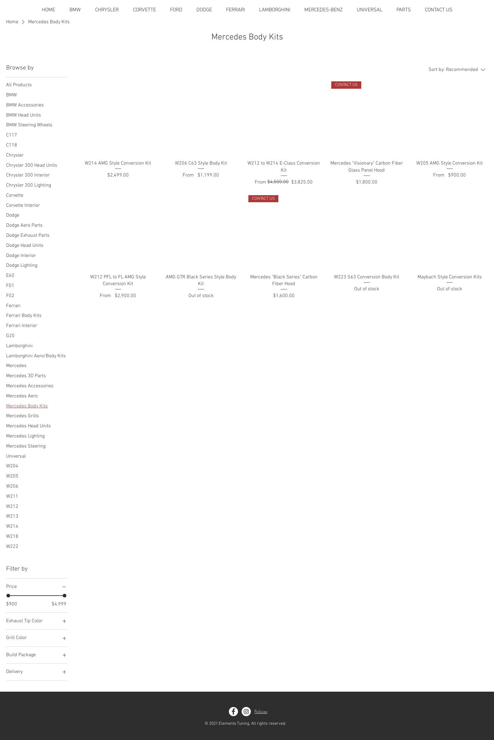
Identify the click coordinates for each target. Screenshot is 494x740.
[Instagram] (246, 711)
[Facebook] (233, 711)
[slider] (8, 595)
